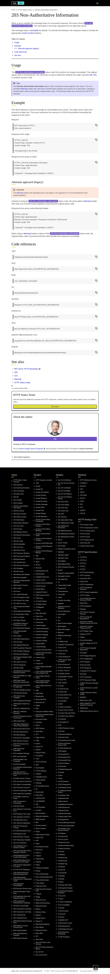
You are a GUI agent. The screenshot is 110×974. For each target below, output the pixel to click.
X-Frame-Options (64, 763)
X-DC (60, 725)
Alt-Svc (38, 565)
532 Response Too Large (21, 814)
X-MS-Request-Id (64, 807)
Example (17, 46)
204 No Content (18, 511)
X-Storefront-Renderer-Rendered (65, 892)
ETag (37, 740)
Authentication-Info (42, 571)
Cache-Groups (40, 586)
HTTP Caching (85, 575)
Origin (38, 831)
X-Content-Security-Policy (66, 713)
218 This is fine (18, 526)
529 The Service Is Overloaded (19, 802)
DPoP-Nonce (40, 728)
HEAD (82, 492)
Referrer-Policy (41, 912)
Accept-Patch (40, 507)
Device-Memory (41, 699)
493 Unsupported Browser (22, 701)
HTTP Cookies (85, 595)
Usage (16, 42)
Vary (59, 617)
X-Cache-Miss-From (64, 695)
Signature (61, 552)
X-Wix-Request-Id (64, 926)
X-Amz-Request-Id (64, 657)
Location (38, 810)
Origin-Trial (39, 837)
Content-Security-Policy (43, 650)
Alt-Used (38, 568)
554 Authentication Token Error (21, 892)
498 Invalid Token (19, 721)
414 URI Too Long (19, 603)
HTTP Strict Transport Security (87, 613)
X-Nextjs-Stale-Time (64, 816)
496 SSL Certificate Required (19, 712)
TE (59, 582)
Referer (38, 909)
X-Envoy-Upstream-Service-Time (64, 744)
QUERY (83, 510)
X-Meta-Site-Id (63, 801)
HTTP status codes (22, 382)
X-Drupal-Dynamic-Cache (66, 740)
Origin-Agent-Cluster (42, 834)
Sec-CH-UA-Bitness (64, 480)
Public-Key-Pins (41, 886)
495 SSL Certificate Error (21, 708)
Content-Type (40, 657)
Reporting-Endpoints (42, 924)
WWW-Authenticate (64, 635)
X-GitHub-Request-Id (65, 769)
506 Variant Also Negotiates (18, 749)
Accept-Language (41, 504)
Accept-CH (39, 489)
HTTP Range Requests (88, 656)
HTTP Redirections (86, 659)
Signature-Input (63, 558)
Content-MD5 (40, 643)
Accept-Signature (41, 516)
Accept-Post (40, 510)
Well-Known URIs (86, 700)
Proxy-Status (40, 883)
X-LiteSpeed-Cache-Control (65, 791)
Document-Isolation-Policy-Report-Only (45, 715)
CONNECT (84, 483)
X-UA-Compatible (64, 905)
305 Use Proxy (18, 547)
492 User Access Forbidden (19, 696)
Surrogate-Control (64, 576)
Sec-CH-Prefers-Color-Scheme (43, 943)
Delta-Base (39, 693)
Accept (38, 486)
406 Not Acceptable (20, 577)
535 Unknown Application (21, 823)
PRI (81, 504)
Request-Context (41, 930)
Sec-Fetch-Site (63, 508)
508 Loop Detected (19, 756)
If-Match (38, 774)
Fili (41, 971)
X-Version (61, 917)
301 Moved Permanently (21, 535)
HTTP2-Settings (41, 771)
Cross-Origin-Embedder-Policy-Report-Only (44, 672)
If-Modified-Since (41, 777)
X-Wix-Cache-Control (65, 923)
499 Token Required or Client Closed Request (21, 725)
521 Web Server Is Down (21, 778)
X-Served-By (62, 873)
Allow (37, 562)
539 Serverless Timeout (21, 837)
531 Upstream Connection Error (22, 810)
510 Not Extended (19, 764)
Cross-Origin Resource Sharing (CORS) (88, 599)
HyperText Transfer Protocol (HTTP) (86, 627)
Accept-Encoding (41, 501)
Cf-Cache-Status (41, 601)
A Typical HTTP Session (88, 671)
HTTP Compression (86, 584)
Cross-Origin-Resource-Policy (44, 686)
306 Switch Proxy (19, 550)
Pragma (38, 862)
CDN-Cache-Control (42, 595)
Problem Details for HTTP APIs (88, 644)
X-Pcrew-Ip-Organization (66, 825)
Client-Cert (39, 616)
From (37, 759)
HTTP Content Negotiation (89, 592)
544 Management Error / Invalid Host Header (21, 856)
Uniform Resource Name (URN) (88, 693)
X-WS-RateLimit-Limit (65, 929)
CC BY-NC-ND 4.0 (71, 971)
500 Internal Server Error (21, 729)
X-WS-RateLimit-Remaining (63, 933)
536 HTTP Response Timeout (20, 827)
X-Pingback (62, 833)
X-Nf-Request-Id (63, 819)
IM (36, 789)
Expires (38, 749)
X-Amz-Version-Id (64, 664)
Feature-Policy (40, 752)
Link (37, 804)
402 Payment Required (21, 565)
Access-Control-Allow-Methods (43, 529)
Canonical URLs (85, 578)
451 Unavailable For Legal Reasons (22, 676)
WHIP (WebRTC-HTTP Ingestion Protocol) (88, 704)
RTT (37, 936)
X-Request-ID (62, 861)
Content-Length (41, 637)
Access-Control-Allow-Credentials (43, 520)
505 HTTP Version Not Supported (21, 744)
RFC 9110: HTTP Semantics (26, 369)
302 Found (17, 538)
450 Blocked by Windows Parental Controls (21, 671)
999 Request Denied (20, 938)
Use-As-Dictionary (64, 611)
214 (42, 89)
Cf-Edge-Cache (41, 604)
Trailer (60, 597)
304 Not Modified (19, 544)
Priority (38, 871)
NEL (37, 822)
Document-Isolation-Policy (44, 711)
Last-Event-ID (40, 798)
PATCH (82, 498)
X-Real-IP (61, 851)
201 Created (17, 500)
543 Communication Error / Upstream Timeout (22, 851)
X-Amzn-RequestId (64, 667)
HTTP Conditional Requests (86, 588)
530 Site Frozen (18, 806)
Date (37, 690)
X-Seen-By (61, 870)
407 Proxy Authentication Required (21, 581)
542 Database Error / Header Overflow (20, 846)
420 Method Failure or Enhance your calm (20, 624)
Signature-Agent (63, 555)
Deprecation (40, 696)
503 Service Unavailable (21, 738)
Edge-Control (40, 737)
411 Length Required (20, 594)
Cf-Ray (38, 610)
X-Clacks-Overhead (64, 707)
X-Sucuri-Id (61, 896)
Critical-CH (39, 663)
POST (82, 501)
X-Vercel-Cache (63, 911)
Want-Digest (62, 626)
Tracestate (61, 594)
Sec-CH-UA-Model (64, 491)
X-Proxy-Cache (63, 839)
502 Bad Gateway (19, 735)
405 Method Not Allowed (21, 574)
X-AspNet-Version (64, 673)
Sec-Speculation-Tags (65, 520)
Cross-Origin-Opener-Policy (43, 677)
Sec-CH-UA (40, 952)
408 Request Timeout (20, 585)
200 (90, 75)
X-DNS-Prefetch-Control (66, 728)
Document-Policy (41, 719)
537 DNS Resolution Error (22, 831)
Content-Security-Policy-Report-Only (44, 653)
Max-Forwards (40, 813)
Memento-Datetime (42, 816)
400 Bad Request (19, 559)
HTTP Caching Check (87, 531)
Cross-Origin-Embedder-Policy (44, 667)
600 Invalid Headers (20, 930)
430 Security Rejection (21, 654)
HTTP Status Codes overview (20, 481)
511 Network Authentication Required (22, 768)
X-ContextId (62, 719)
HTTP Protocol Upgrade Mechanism (88, 649)
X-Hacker (61, 772)
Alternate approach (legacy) (28, 48)
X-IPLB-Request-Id (64, 784)
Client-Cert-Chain (41, 619)
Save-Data (39, 939)
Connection (39, 622)
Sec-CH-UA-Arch (41, 955)
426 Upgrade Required (21, 645)
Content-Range (41, 647)
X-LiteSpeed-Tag (63, 795)
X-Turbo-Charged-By (65, 902)
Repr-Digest (40, 927)
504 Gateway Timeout (20, 741)
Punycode (83, 653)
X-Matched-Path (63, 798)
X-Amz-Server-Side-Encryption (64, 660)
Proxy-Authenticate (42, 874)
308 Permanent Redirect (21, 556)
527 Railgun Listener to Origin (21, 797)
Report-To (39, 921)
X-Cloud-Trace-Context (65, 710)
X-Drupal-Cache (63, 737)
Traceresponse (63, 591)
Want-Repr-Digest (64, 629)
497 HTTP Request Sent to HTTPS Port (22, 717)
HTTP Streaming (85, 677)
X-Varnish (61, 908)
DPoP (38, 725)
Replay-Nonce (40, 918)
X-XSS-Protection (64, 937)
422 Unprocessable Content (19, 632)
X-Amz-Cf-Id (62, 647)
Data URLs (83, 603)
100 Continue (17, 485)
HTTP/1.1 (83, 563)
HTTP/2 (82, 566)
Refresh (38, 915)
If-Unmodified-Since (42, 786)
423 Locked (17, 636)
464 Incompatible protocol (22, 690)
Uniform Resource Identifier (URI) (89, 684)
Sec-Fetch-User (63, 511)
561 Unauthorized (19, 915)
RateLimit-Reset (41, 906)
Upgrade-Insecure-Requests (64, 607)
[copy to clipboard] (96, 125)
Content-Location (41, 640)
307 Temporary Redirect (21, 553)
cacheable (34, 30)
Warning (24, 89)
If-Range (38, 783)
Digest (38, 705)
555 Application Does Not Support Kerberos (21, 897)
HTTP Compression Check (89, 528)
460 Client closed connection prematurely (21, 681)
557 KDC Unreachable (21, 906)
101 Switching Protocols (21, 488)
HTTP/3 (82, 569)
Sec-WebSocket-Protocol (66, 534)
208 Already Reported (20, 523)
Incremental (40, 792)
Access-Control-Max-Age (44, 543)
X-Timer (60, 899)
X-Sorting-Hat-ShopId (65, 888)
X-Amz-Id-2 (62, 654)
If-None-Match (40, 780)
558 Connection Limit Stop (22, 909)
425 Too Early (18, 642)
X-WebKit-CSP (63, 920)
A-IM (37, 483)
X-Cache (61, 686)
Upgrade (61, 603)
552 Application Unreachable (18, 884)
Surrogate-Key (63, 579)
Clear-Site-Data (41, 613)
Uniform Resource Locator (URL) (89, 688)
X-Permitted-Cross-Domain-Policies (64, 829)
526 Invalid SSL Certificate (22, 793)
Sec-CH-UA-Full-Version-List (66, 484)
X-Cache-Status (63, 698)
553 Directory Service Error (22, 888)
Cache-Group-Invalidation (44, 583)
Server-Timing (62, 543)
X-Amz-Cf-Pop (63, 650)
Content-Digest (41, 625)
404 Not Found (18, 571)
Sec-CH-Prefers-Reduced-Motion (44, 948)
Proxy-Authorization (42, 880)
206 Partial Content (19, 517)
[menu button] (97, 3)
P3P (37, 840)
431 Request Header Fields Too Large (22, 658)
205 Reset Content (19, 514)
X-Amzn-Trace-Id (63, 670)
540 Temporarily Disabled (21, 840)
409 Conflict (17, 588)
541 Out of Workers (19, 843)
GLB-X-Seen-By (41, 762)
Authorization (40, 574)
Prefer (38, 865)
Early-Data (39, 731)
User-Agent (62, 614)
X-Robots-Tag (62, 864)
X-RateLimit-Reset (64, 848)
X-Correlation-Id (63, 722)
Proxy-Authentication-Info (44, 877)
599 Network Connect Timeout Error (20, 926)
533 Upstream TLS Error (21, 817)
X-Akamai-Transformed (65, 644)
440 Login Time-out (19, 662)
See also (17, 55)
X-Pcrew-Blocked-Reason (66, 822)
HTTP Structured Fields (88, 680)
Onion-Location (41, 828)
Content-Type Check (87, 546)
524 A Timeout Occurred (21, 787)
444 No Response (19, 665)
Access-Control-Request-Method (44, 551)
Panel (38, 843)
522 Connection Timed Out (22, 781)
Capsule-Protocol (41, 592)
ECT (37, 734)
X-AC (59, 638)
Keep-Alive (39, 795)
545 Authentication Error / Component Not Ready (22, 861)
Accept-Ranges (41, 513)
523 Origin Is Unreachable (22, 784)
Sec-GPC (61, 514)
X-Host (60, 775)
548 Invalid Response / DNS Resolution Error (21, 873)
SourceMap (62, 561)
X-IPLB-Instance (63, 781)
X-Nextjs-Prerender (64, 813)
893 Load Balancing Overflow (20, 934)
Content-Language (42, 634)
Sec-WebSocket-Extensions (63, 526)
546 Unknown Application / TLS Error (22, 865)
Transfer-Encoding (64, 600)
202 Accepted (18, 503)
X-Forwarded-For (63, 754)
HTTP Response (85, 668)
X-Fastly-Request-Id (64, 748)
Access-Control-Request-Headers (44, 547)
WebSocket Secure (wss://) (89, 711)
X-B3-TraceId (62, 683)
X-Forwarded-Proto (64, 760)
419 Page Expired (19, 620)
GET (81, 489)
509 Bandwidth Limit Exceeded (20, 760)
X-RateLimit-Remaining (65, 845)
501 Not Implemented (20, 732)
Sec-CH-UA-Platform (65, 494)
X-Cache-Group (63, 689)
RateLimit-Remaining (43, 903)
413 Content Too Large (21, 600)
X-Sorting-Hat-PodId (65, 885)
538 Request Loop (19, 834)
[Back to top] (95, 967)
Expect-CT (39, 746)
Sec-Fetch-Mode (63, 505)
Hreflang (83, 609)
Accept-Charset (41, 495)
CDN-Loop (39, 598)
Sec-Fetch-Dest (63, 501)
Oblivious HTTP (85, 634)
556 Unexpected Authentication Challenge (21, 902)
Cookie (38, 660)
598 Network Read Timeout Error (22, 921)
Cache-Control (28, 33)
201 (94, 75)
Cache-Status (40, 589)
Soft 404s (83, 674)
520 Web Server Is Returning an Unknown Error (21, 773)
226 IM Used (17, 529)
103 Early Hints (18, 494)
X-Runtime (61, 867)
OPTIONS (83, 495)
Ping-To (38, 853)
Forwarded (39, 755)
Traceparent (62, 588)
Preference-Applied (42, 868)
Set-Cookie (61, 546)
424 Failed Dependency (21, 639)
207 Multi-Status (18, 520)
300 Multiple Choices (20, 532)
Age (37, 556)
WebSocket (84, 708)
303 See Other (18, 541)
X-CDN (60, 704)
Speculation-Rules (64, 564)
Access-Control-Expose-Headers (44, 539)
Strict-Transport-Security (66, 567)
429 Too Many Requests (21, 651)
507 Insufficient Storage (21, 753)
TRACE (82, 513)
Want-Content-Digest (65, 623)
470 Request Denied (20, 693)
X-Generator (62, 766)
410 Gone (16, 591)
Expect (38, 743)
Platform (38, 856)
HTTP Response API (87, 540)
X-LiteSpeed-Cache (64, 787)
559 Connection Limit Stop (22, 912)
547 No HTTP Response (21, 869)
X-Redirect (61, 854)
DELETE (83, 486)
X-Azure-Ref (62, 679)
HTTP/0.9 (83, 557)
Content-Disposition (42, 628)
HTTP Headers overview (44, 480)
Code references (20, 52)
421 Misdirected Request (21, 628)
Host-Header (40, 768)
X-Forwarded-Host (64, 757)
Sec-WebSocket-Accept (66, 523)
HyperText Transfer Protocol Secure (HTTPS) (88, 622)
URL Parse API (85, 543)
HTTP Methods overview (88, 480)
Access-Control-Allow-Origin (43, 534)
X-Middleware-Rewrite (65, 804)
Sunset (60, 570)
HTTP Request (85, 662)
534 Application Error (20, 820)
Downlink (39, 722)
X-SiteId (60, 882)
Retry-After (39, 933)
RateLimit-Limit (41, 900)
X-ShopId (61, 879)
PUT (81, 507)
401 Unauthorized (19, 562)
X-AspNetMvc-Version (65, 676)
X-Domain (61, 731)
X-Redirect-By (62, 857)
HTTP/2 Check (85, 534)
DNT (37, 708)
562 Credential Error (20, 918)
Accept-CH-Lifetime (42, 492)
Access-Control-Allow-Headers (43, 525)
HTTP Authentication (87, 572)
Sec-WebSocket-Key (65, 530)
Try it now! (55, 407)
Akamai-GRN (40, 559)
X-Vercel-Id (61, 914)
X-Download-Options (65, 734)
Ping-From (39, 850)
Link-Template (40, 807)
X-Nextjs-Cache (63, 810)
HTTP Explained (85, 606)
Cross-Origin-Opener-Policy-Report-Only (43, 681)
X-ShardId (61, 876)
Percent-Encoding (86, 640)
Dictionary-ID (40, 702)
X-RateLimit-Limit (64, 842)
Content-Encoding (42, 631)
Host (37, 765)
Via (59, 620)
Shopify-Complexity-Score (66, 549)
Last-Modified (40, 801)
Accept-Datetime (41, 498)
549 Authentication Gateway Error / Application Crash (22, 879)
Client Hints (84, 581)
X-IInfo (60, 778)
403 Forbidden (18, 568)
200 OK (16, 497)
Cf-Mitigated (40, 607)
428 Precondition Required (22, 648)
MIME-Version (40, 819)
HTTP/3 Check (85, 537)
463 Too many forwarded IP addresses (21, 686)
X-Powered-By (63, 836)
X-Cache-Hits (62, 692)
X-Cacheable (62, 701)
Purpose (38, 894)
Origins (82, 637)
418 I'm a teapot (18, 617)
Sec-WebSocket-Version (66, 537)
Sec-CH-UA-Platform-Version (65, 497)
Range (38, 897)
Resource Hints (85, 665)
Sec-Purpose (62, 517)
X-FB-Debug (62, 751)
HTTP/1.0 (83, 560)
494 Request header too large (21, 704)
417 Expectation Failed (21, 614)
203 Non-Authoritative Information (20, 507)
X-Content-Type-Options (66, 716)
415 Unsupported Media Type (21, 607)
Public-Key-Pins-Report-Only (44, 890)
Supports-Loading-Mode (66, 573)
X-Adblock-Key (63, 641)
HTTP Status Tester (86, 525)
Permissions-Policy (42, 846)
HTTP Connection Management (86, 617)
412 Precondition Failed (21, 597)
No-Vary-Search (41, 825)
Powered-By (40, 859)
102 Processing (18, 491)
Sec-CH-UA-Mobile (64, 488)
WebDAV (83, 697)
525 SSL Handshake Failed (22, 790)
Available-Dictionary (42, 577)
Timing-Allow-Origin (64, 585)
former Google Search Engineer (31, 449)
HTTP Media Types (86, 631)
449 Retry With (18, 668)
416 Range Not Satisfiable (22, 611)
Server (60, 540)
